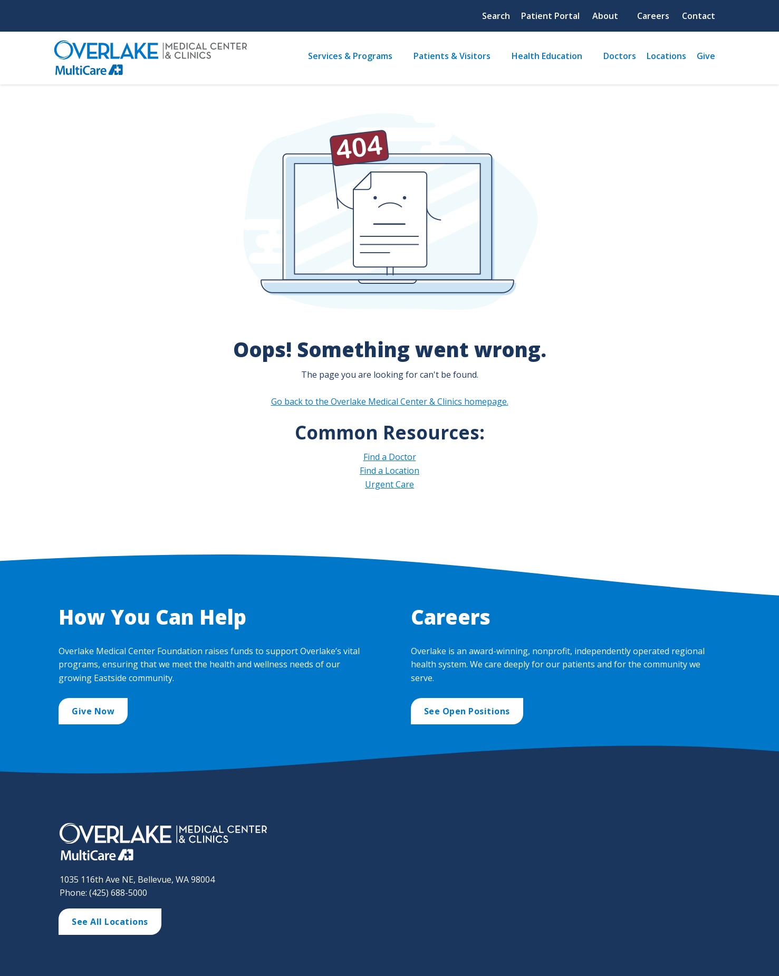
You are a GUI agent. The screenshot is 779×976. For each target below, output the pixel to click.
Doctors (619, 56)
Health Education (547, 56)
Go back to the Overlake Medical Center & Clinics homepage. (389, 401)
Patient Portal (550, 16)
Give (706, 56)
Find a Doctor (389, 457)
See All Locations (110, 921)
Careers (653, 16)
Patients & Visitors (452, 56)
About (605, 16)
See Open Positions (467, 711)
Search (496, 16)
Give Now (93, 711)
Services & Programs (350, 56)
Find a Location (389, 470)
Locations (666, 56)
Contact (698, 16)
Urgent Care (389, 484)
